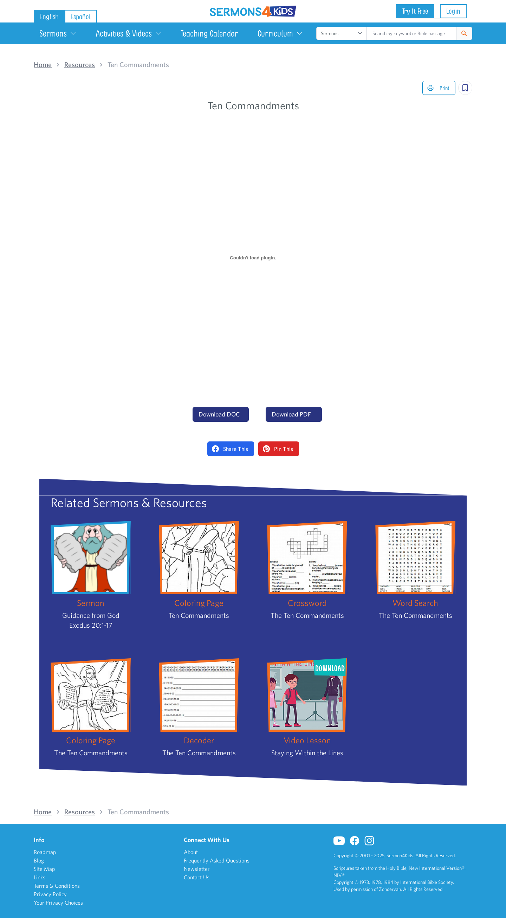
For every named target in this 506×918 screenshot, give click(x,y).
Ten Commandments (138, 64)
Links (39, 877)
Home (43, 64)
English (49, 17)
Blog (39, 860)
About (191, 852)
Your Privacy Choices (58, 902)
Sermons (58, 33)
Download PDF (291, 414)
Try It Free (415, 11)
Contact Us (196, 877)
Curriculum (280, 33)
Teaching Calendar (209, 33)
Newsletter (197, 869)
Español (81, 17)
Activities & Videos (129, 33)
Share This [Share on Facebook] (230, 448)
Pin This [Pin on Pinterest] (278, 448)
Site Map (44, 869)
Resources (79, 64)
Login (453, 11)
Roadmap (45, 852)
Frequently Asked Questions (216, 860)
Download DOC (219, 414)
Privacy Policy (50, 894)
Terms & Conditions (57, 886)
